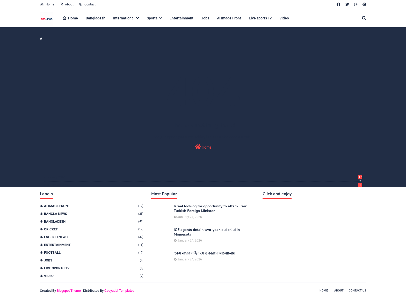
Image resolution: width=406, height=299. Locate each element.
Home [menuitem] (70, 18)
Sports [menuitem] (152, 18)
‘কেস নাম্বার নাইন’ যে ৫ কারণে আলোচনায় (204, 253)
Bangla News (93, 214)
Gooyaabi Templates (119, 291)
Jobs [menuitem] (205, 18)
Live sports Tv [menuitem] (260, 18)
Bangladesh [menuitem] (95, 18)
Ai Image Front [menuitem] (229, 18)
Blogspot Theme (69, 291)
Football (93, 252)
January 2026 (204, 177)
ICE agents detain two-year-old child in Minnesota (207, 232)
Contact (87, 4)
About (66, 4)
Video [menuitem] (284, 18)
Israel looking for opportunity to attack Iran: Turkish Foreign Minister (210, 208)
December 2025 (204, 185)
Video (93, 276)
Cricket (93, 229)
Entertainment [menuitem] (181, 18)
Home (47, 4)
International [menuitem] (124, 18)
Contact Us (357, 290)
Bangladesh (93, 221)
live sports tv (93, 268)
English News (93, 237)
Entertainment (93, 245)
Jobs (93, 260)
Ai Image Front (93, 206)
